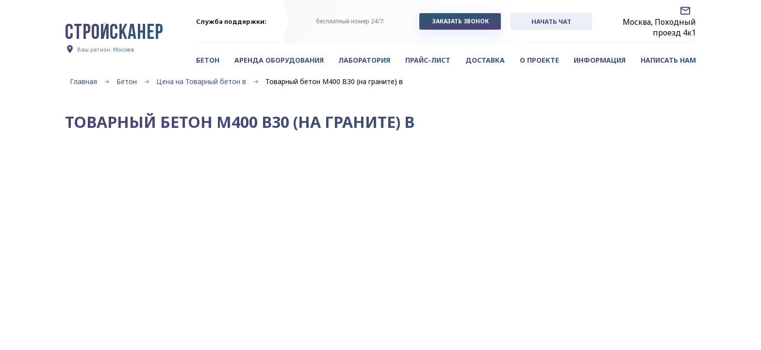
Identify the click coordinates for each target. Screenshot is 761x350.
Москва (123, 49)
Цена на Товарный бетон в (201, 81)
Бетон (126, 81)
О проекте (539, 60)
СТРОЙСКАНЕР (114, 33)
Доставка (485, 60)
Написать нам (668, 60)
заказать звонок (460, 21)
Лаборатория (364, 60)
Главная (83, 81)
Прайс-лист (427, 60)
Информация (600, 60)
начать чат (551, 21)
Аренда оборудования (279, 60)
